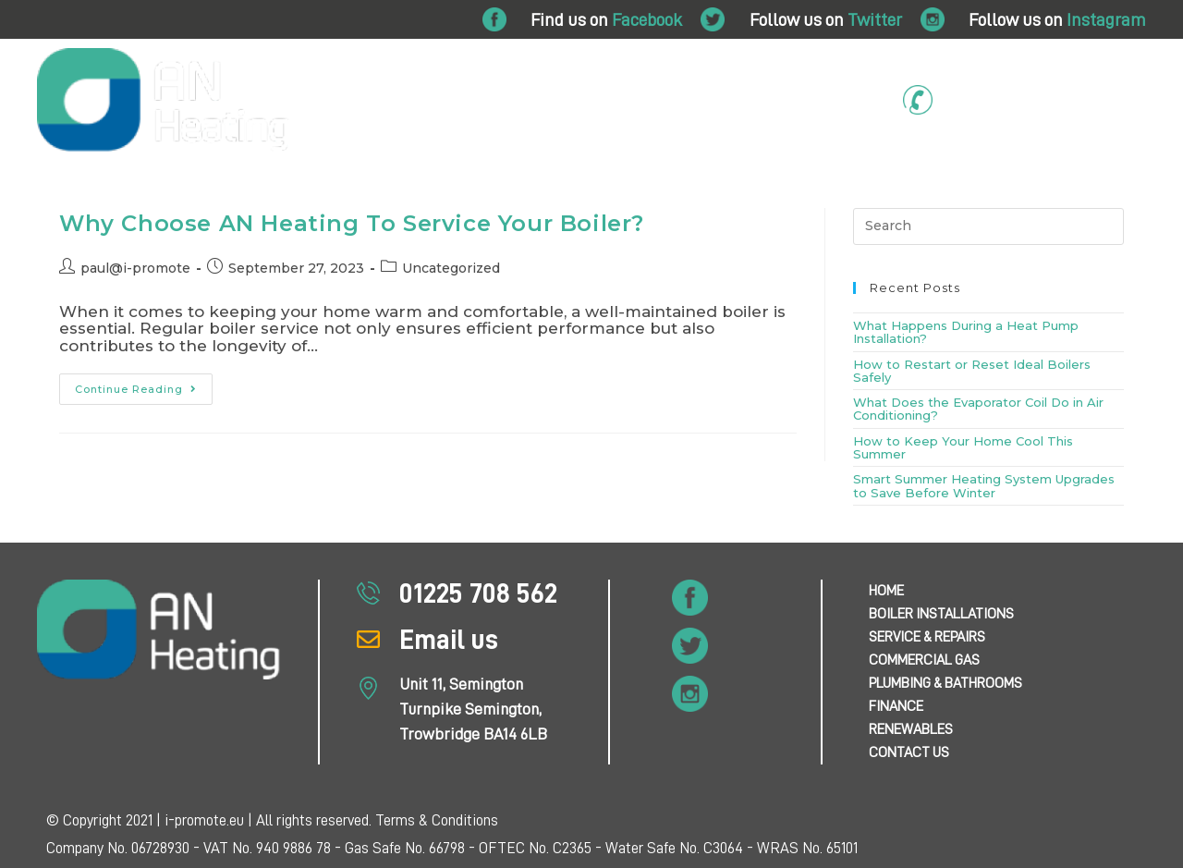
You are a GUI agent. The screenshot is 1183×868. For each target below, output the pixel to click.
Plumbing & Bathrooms (651, 191)
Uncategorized (451, 268)
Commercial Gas (492, 191)
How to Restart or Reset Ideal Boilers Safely (972, 371)
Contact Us (1083, 191)
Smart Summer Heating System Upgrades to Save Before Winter (984, 485)
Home (72, 191)
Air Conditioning (867, 191)
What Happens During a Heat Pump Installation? (966, 332)
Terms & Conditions (436, 820)
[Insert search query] (988, 226)
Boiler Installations (182, 191)
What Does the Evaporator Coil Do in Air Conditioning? (978, 408)
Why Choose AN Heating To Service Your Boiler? (351, 223)
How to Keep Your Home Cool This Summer (963, 447)
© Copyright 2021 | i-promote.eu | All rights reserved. (210, 820)
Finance (771, 191)
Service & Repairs (341, 191)
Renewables (978, 191)
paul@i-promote (135, 268)
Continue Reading (144, 384)
